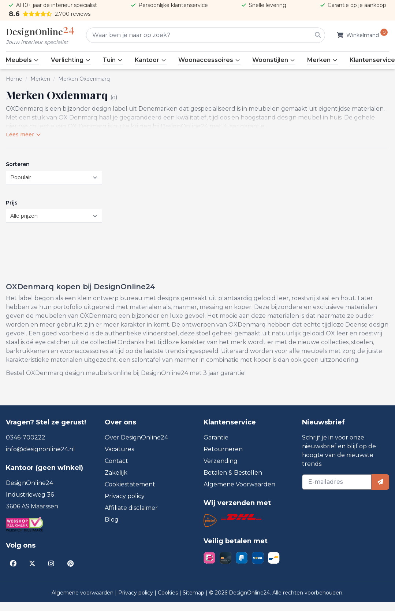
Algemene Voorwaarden (239, 484)
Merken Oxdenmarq (84, 79)
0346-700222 (25, 437)
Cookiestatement (130, 484)
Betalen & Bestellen (233, 472)
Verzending (221, 460)
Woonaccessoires (209, 59)
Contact (116, 460)
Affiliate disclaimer (131, 507)
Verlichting (71, 59)
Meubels (22, 59)
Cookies (168, 592)
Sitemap (194, 592)
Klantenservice (372, 59)
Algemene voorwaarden (83, 592)
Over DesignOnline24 (136, 437)
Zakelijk (116, 472)
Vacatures (119, 449)
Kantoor (151, 59)
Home (14, 79)
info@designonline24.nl (40, 449)
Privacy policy (125, 496)
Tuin (113, 59)
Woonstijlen (273, 59)
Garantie (216, 437)
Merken (322, 59)
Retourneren (223, 449)
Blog (112, 519)
